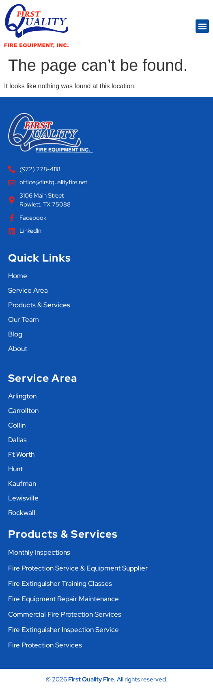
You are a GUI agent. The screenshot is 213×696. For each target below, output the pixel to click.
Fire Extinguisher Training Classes (60, 583)
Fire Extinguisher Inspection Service (63, 629)
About (17, 348)
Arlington (22, 396)
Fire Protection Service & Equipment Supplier (78, 568)
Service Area (28, 290)
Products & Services (39, 304)
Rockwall (21, 512)
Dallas (17, 439)
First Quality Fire (91, 679)
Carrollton (23, 410)
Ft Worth (21, 454)
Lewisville (23, 498)
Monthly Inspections (39, 552)
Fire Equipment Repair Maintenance (63, 598)
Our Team (23, 319)
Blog (15, 334)
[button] (202, 26)
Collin (17, 425)
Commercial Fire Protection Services (64, 614)
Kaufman (22, 483)
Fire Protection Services (45, 645)
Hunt (15, 468)
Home (17, 275)
